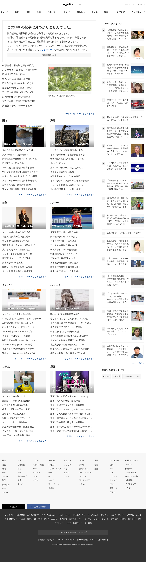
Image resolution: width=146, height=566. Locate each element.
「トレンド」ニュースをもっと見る (29, 358)
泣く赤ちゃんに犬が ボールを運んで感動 (69, 349)
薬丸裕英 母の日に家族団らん (16, 249)
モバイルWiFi (43, 519)
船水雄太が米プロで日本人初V (64, 271)
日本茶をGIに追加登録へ (14, 163)
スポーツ (51, 12)
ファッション (53, 484)
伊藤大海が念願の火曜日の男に (65, 232)
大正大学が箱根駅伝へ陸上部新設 (18, 426)
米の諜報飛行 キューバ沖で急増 (65, 189)
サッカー (36, 472)
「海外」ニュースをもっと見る (79, 194)
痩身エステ (77, 523)
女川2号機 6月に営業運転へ (15, 154)
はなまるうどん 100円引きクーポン (19, 327)
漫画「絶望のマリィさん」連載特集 (67, 405)
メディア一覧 (130, 472)
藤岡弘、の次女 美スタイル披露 (17, 267)
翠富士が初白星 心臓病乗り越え (65, 267)
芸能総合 (21, 465)
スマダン (82, 465)
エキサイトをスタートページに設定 (73, 532)
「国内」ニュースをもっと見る (31, 194)
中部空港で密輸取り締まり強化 (18, 65)
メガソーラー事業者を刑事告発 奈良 (19, 180)
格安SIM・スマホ (134, 515)
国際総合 (6, 485)
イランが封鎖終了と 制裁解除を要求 (67, 154)
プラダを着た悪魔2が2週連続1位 (18, 101)
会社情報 (41, 540)
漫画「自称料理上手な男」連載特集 (67, 422)
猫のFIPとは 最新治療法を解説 (65, 314)
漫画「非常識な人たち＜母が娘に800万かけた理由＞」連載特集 (72, 426)
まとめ (5, 476)
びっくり (67, 465)
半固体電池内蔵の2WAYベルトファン (20, 340)
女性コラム (83, 469)
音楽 (19, 472)
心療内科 (95, 515)
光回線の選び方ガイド (36, 515)
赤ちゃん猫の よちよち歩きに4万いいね (69, 318)
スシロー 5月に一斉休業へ (14, 422)
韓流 (19, 480)
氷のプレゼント (57, 163)
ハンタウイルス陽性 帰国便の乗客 (66, 150)
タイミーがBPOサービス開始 (16, 336)
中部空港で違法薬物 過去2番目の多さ (20, 172)
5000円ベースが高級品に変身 (16, 435)
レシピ (96, 519)
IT (49, 476)
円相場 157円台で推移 (13, 74)
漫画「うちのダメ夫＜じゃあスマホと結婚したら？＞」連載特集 (72, 409)
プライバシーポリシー (66, 540)
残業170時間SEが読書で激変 (17, 88)
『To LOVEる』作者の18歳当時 (17, 344)
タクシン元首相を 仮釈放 (62, 172)
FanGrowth (51, 515)
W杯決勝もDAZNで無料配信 (63, 249)
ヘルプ (128, 488)
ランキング (120, 12)
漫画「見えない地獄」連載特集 (65, 400)
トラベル (82, 476)
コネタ (66, 469)
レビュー (52, 465)
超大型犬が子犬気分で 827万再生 (66, 327)
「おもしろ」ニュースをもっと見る (77, 358)
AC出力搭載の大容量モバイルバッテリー (21, 318)
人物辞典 (128, 480)
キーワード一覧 (131, 476)
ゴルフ (35, 476)
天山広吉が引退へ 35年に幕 (63, 241)
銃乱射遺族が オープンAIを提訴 (65, 176)
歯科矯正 (131, 519)
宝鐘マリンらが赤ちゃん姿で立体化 (19, 353)
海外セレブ (22, 476)
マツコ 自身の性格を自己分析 (16, 232)
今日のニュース (138, 12)
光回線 (22, 519)
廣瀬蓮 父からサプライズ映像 (16, 258)
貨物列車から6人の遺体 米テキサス (67, 159)
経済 (4, 469)
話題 (96, 469)
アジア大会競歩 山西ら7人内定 (17, 92)
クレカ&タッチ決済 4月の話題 (16, 314)
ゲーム (51, 472)
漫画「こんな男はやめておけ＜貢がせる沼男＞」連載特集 (72, 413)
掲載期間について (49, 55)
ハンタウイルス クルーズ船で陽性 (19, 70)
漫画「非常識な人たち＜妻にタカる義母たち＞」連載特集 (72, 418)
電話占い (121, 515)
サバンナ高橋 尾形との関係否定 (17, 271)
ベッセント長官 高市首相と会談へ (66, 185)
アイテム (104, 515)
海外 (28, 12)
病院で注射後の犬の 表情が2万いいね (68, 353)
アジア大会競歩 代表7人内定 (63, 245)
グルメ (51, 480)
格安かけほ (31, 519)
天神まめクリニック (81, 515)
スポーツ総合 (38, 465)
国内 (17, 12)
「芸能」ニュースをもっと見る (31, 276)
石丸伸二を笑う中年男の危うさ (18, 83)
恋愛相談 (72, 519)
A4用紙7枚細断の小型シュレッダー (19, 323)
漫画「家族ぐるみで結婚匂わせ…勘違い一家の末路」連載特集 (72, 431)
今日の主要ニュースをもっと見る (80, 113)
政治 (4, 472)
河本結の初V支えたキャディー (64, 254)
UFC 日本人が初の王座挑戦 (16, 79)
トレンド (66, 12)
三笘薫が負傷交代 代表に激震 (64, 262)
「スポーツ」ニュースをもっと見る (77, 276)
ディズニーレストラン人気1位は (17, 431)
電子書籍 (88, 523)
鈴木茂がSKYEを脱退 (12, 262)
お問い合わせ (102, 540)
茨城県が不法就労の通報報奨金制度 (19, 189)
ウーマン (88, 519)
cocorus (54, 519)
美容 (139, 519)
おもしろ (81, 12)
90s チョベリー (85, 480)
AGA (69, 523)
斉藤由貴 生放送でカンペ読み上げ (18, 245)
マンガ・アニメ (54, 469)
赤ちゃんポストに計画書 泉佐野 (17, 185)
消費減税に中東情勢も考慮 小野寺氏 (19, 159)
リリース (129, 465)
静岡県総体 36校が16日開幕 (16, 97)
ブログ (113, 515)
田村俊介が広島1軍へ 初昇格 (63, 236)
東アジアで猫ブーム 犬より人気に (66, 167)
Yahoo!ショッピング (131, 376)
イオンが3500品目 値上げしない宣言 (19, 176)
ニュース (4, 12)
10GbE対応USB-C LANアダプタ (17, 331)
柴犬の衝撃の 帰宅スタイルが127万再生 (69, 336)
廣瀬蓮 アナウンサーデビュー (17, 105)
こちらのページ (47, 49)
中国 (4, 488)
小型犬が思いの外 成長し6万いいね (67, 344)
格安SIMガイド (11, 519)
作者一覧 (128, 469)
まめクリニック (64, 515)
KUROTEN (20, 515)
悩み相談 (63, 519)
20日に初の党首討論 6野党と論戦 (18, 167)
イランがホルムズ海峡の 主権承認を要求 (69, 180)
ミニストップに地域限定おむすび (18, 349)
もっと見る (138, 363)
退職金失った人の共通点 (13, 413)
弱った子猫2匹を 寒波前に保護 (65, 331)
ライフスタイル (85, 472)
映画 (19, 469)
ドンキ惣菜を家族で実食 (13, 396)
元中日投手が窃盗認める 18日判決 (18, 150)
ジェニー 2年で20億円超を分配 (17, 254)
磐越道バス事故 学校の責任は (16, 400)
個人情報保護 (82, 540)
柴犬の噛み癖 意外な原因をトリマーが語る (70, 323)
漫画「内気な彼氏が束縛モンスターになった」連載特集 (72, 396)
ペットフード (59, 523)
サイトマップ (130, 484)
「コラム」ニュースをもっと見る (30, 441)
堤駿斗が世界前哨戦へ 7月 (62, 258)
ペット (66, 476)
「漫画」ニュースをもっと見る (79, 436)
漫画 (106, 12)
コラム (94, 12)
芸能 (39, 12)
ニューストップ (127, 4)
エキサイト (140, 4)
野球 (35, 469)
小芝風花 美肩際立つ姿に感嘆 (16, 236)
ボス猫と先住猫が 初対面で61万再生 (67, 340)
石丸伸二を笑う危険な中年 (15, 405)
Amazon (106, 376)
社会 (4, 465)
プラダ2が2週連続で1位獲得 (15, 241)
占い (80, 519)
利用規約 (50, 540)
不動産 (123, 519)
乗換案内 (114, 519)
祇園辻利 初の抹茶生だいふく (16, 418)
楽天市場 (116, 376)
